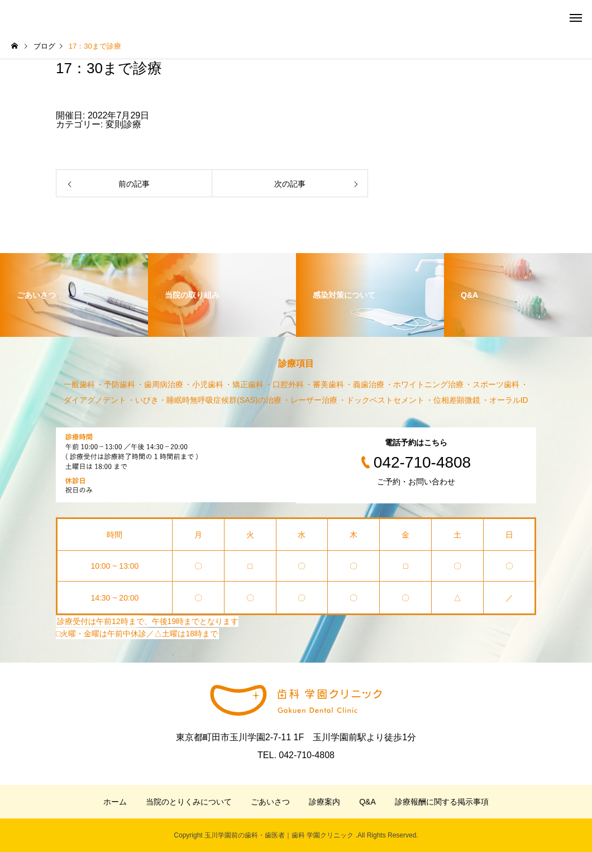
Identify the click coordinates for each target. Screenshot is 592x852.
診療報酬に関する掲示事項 (442, 801)
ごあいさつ (270, 801)
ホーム (115, 801)
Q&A (367, 801)
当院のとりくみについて (189, 801)
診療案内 (324, 801)
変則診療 (123, 124)
